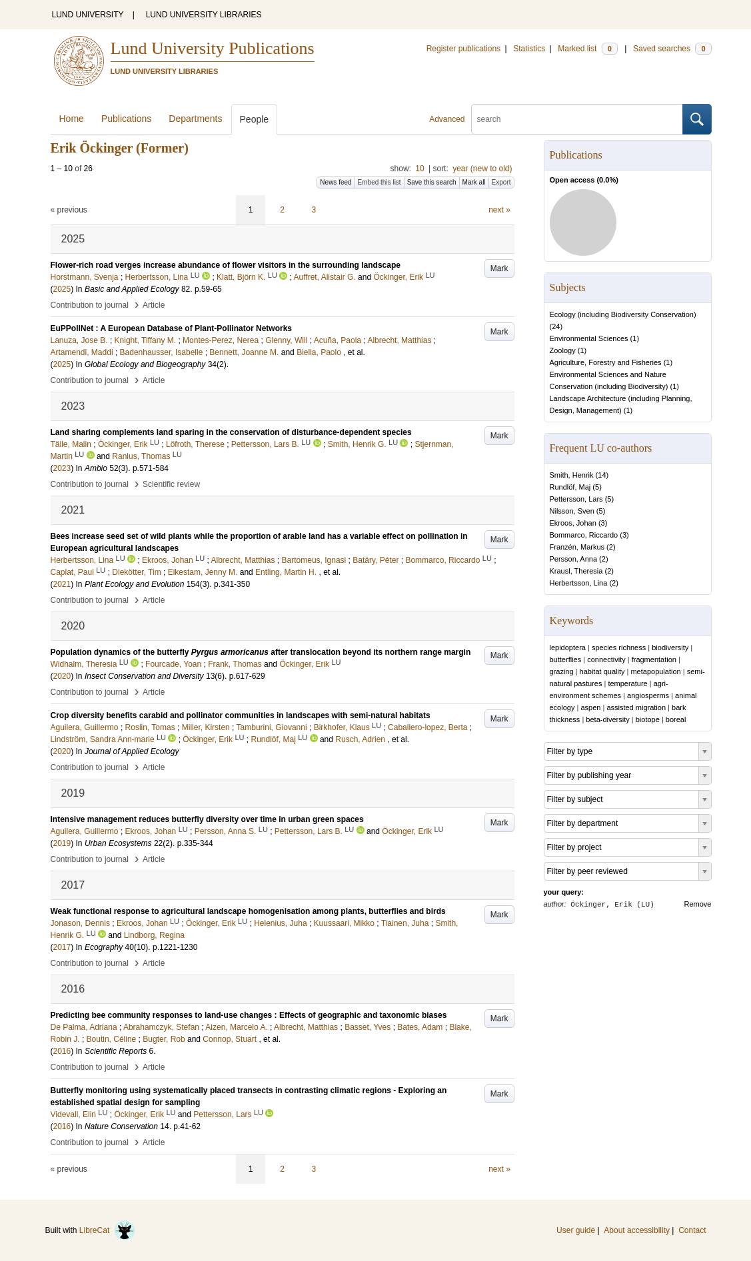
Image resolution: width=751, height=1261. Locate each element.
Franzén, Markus (577, 547)
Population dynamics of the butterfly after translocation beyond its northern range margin (261, 652)
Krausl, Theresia (576, 571)
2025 (62, 289)
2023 (62, 468)
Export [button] (501, 182)
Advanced (446, 119)
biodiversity (670, 647)
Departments (195, 118)
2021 (62, 584)
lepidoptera (568, 647)
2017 (62, 947)
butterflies (566, 659)
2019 (62, 843)
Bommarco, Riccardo (584, 535)
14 (602, 475)
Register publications (463, 48)
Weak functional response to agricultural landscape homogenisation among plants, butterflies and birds (248, 911)
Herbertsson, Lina (579, 583)
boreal (676, 719)
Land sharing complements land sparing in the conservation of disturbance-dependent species (231, 432)
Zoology (563, 350)
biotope (648, 719)
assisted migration (636, 707)
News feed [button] (335, 182)
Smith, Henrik (572, 475)
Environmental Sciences (589, 338)
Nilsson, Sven (572, 511)
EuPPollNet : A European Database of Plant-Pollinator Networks (172, 328)
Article (154, 305)
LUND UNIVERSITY (88, 14)
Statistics (529, 48)
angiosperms (648, 695)
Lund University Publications (213, 48)
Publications (126, 118)
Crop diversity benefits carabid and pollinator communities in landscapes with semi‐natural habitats (240, 715)
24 (556, 326)
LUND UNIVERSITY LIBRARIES (204, 14)
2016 (62, 1051)
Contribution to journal (90, 305)
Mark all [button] (474, 182)
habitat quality (602, 671)
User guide (575, 1230)
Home (71, 118)
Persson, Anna (574, 559)
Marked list (587, 48)
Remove (698, 904)
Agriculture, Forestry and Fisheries (606, 362)
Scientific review (171, 484)
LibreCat (107, 1230)
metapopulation (655, 671)
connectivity (606, 659)
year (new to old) (482, 168)
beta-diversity (607, 719)
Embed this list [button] (379, 182)
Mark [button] (499, 268)
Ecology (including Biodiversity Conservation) (623, 314)
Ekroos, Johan (573, 523)
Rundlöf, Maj (570, 487)
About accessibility (637, 1230)
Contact (692, 1230)
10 (419, 168)
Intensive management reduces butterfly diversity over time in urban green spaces (207, 819)
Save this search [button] (431, 182)
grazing (562, 671)
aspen (590, 707)
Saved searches (672, 48)
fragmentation (654, 659)
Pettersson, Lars (576, 499)
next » (499, 209)
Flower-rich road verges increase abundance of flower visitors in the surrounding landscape (225, 265)
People (254, 119)
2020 (62, 676)
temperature (627, 683)
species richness (619, 647)
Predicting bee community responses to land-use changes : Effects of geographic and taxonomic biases (249, 1015)
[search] (577, 119)
